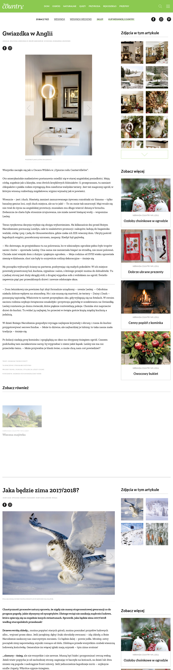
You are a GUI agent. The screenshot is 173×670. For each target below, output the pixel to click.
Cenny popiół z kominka (146, 323)
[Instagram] (161, 19)
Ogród (56, 6)
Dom (46, 6)
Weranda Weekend (81, 19)
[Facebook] (153, 19)
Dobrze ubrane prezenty (145, 272)
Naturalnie (69, 6)
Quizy (82, 6)
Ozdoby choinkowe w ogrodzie (146, 221)
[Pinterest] (169, 19)
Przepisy (124, 6)
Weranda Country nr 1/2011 (146, 215)
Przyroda (94, 6)
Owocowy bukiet (146, 374)
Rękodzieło (109, 6)
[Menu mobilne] (168, 6)
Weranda (59, 19)
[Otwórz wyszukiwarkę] (160, 6)
